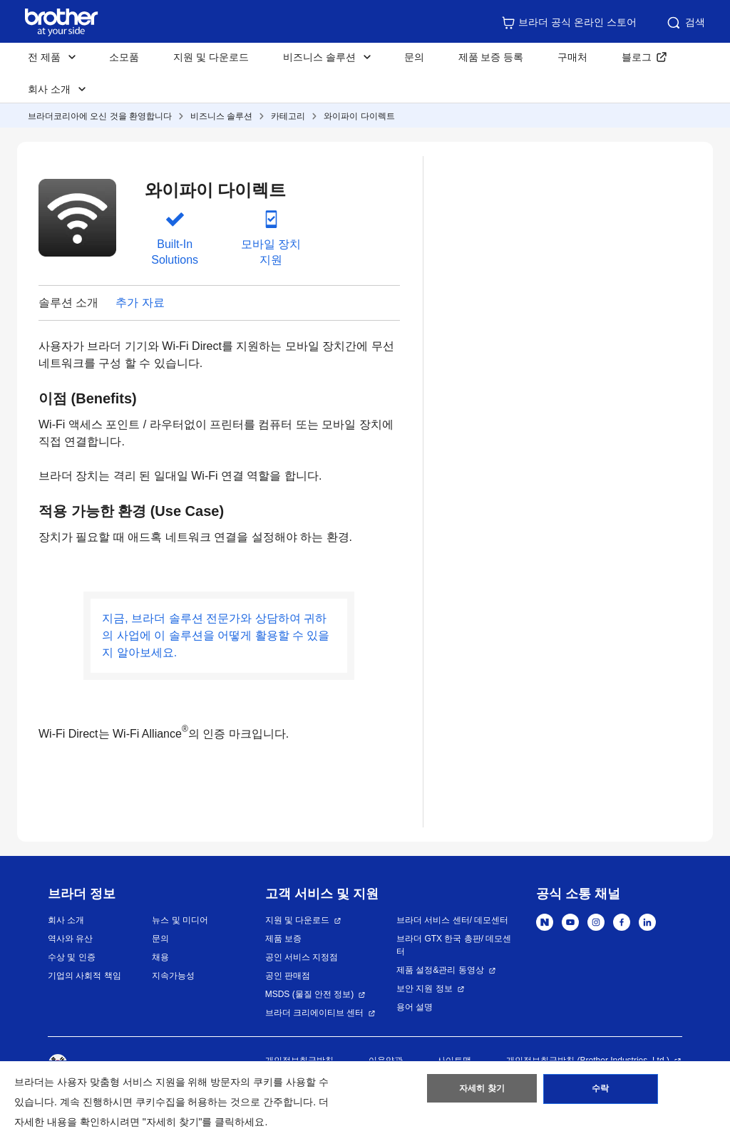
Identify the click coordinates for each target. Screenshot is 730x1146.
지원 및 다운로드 (211, 57)
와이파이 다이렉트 (359, 116)
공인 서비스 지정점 (302, 957)
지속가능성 (173, 976)
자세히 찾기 (482, 1091)
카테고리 (288, 116)
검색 (685, 22)
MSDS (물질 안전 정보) (309, 994)
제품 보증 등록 (491, 57)
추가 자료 (139, 302)
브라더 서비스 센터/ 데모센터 (452, 920)
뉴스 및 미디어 (180, 920)
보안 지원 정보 (424, 988)
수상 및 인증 (72, 957)
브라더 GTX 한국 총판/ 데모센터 (453, 945)
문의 (414, 57)
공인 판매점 (287, 976)
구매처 (572, 57)
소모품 (124, 57)
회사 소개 (66, 920)
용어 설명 (414, 1007)
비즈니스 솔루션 (221, 116)
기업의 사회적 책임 (84, 976)
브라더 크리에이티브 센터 (314, 1013)
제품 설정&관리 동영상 (440, 970)
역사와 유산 (70, 939)
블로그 (637, 57)
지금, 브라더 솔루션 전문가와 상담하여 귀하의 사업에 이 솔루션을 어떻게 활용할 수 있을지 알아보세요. (215, 635)
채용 (160, 957)
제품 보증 (283, 939)
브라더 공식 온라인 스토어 (569, 23)
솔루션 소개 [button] (68, 302)
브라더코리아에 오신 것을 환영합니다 (100, 116)
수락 (600, 1091)
